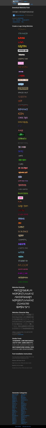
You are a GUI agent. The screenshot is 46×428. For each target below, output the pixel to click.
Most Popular (15, 394)
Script (14, 417)
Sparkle (23, 419)
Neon (23, 410)
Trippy (14, 422)
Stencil (14, 421)
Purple (23, 413)
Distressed (24, 400)
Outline (23, 411)
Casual (14, 398)
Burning (23, 397)
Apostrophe (20, 18)
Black (14, 396)
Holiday (23, 407)
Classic (14, 400)
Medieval (24, 409)
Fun (14, 20)
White (14, 423)
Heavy (14, 407)
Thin (23, 22)
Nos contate (18, 426)
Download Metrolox (18, 15)
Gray (14, 406)
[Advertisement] (6, 26)
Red (14, 414)
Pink (14, 413)
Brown (14, 397)
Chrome (23, 398)
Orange (14, 411)
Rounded (15, 415)
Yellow (23, 423)
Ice (13, 409)
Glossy (14, 403)
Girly (22, 402)
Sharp (14, 418)
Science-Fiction (16, 22)
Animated (24, 394)
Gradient (23, 405)
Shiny (23, 418)
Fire (22, 401)
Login (31, 4)
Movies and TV (25, 20)
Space (14, 419)
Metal (14, 410)
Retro (23, 414)
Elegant (14, 401)
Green (23, 406)
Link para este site (26, 426)
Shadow (24, 417)
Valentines (24, 422)
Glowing (24, 403)
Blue (23, 396)
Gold (14, 405)
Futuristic (18, 20)
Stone (23, 421)
